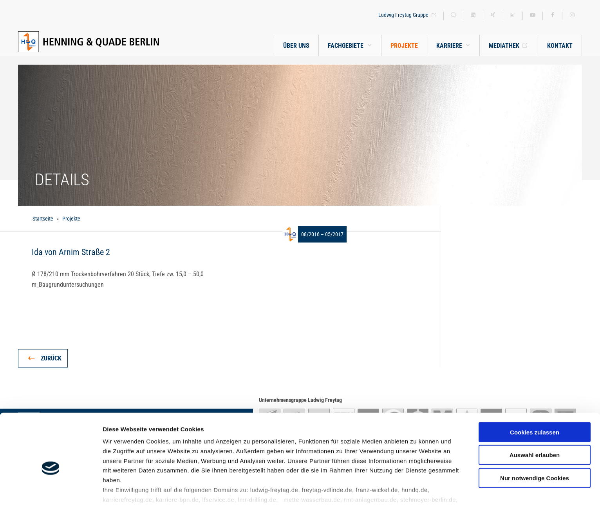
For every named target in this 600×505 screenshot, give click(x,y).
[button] (453, 45)
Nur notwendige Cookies (534, 436)
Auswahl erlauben (535, 413)
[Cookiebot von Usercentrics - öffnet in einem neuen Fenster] (50, 490)
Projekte (71, 218)
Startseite (43, 218)
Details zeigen (416, 489)
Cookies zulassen (534, 390)
